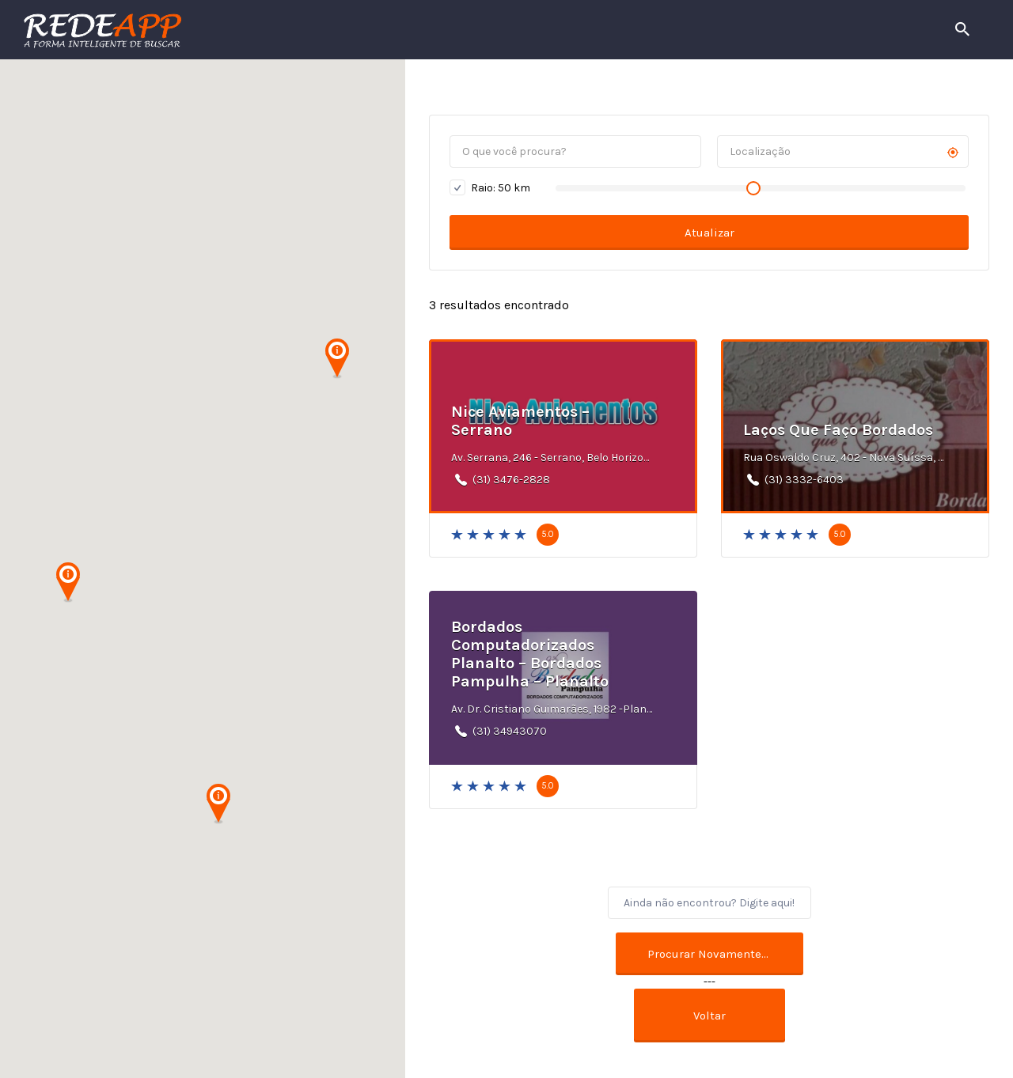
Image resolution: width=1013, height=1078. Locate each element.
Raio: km (490, 187)
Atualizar (709, 232)
